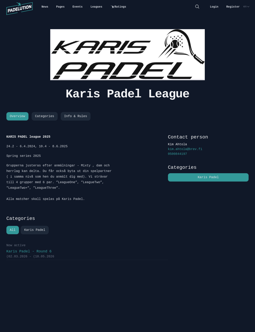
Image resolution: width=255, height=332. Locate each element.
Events (77, 6)
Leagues (96, 6)
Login (214, 6)
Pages (60, 6)
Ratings (118, 7)
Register (233, 6)
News (44, 6)
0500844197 (177, 154)
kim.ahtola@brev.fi (185, 149)
